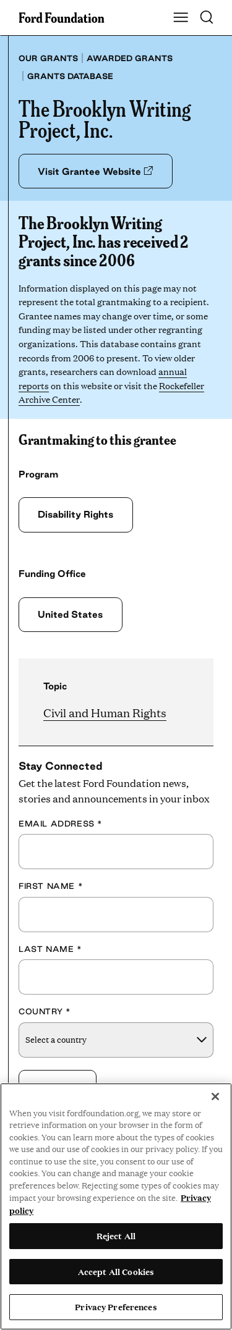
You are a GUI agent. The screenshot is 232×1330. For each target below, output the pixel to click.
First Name (51, 886)
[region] (116, 1206)
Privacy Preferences (116, 1306)
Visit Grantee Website (95, 171)
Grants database (70, 76)
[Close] (215, 1096)
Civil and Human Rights (104, 712)
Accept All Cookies (116, 1271)
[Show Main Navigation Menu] (181, 18)
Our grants (48, 58)
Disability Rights (75, 514)
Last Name (50, 949)
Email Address (61, 823)
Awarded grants (130, 58)
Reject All (116, 1235)
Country (45, 1011)
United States (70, 614)
